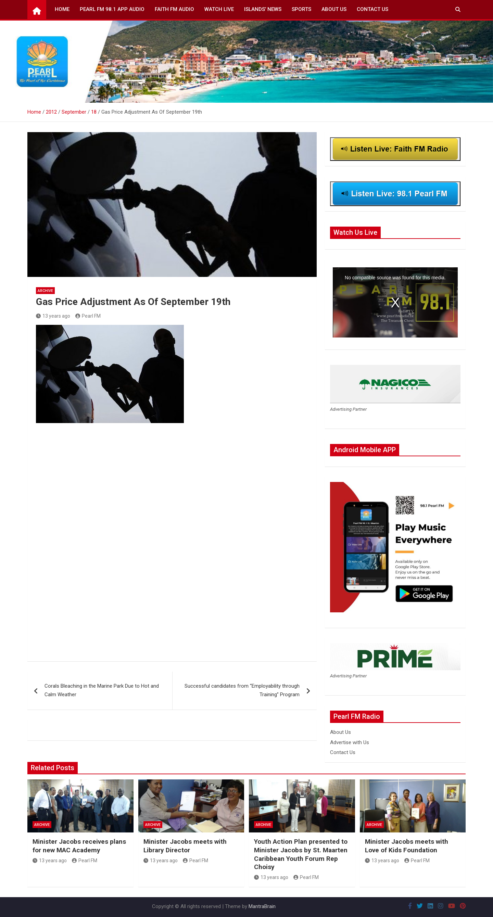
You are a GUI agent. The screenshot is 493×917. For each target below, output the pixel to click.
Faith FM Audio (174, 9)
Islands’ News (262, 9)
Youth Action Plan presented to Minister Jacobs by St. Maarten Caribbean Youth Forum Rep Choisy (300, 854)
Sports (301, 9)
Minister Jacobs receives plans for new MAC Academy (79, 846)
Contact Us (372, 9)
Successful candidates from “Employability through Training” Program (242, 690)
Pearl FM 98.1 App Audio (112, 9)
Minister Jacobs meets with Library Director (185, 846)
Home (62, 9)
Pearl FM (88, 316)
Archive (45, 291)
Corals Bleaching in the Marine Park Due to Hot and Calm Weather (102, 690)
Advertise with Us (349, 742)
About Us (333, 9)
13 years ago (53, 316)
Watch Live (219, 9)
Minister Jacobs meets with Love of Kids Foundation (406, 846)
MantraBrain (262, 906)
